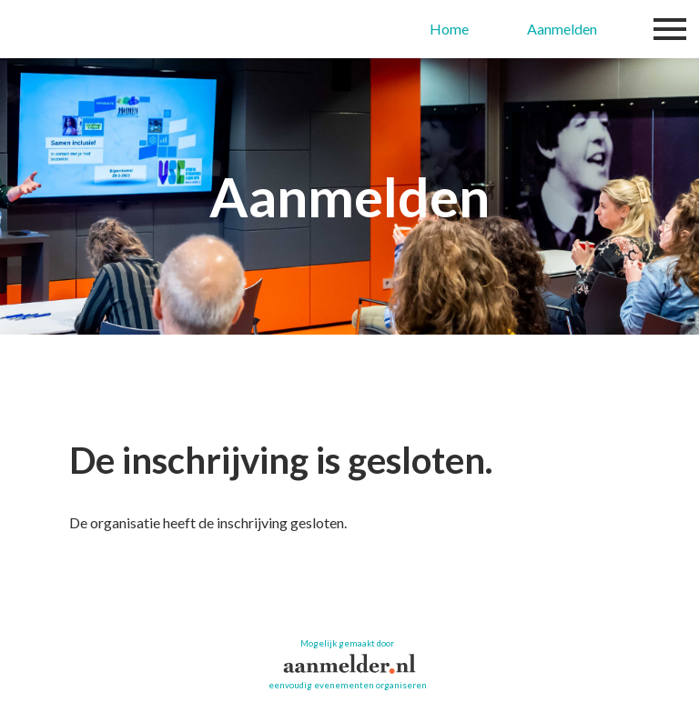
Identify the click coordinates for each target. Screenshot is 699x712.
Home (449, 28)
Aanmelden (562, 28)
